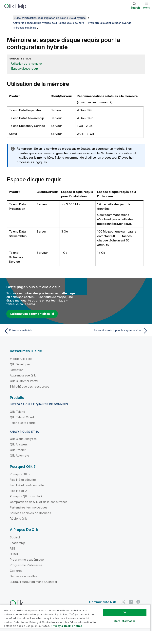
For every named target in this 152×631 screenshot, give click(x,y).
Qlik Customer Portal (24, 381)
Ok (124, 612)
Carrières (16, 570)
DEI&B (14, 554)
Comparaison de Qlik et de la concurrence (38, 502)
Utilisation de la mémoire (26, 63)
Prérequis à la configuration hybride (109, 22)
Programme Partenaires (26, 565)
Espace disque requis (25, 68)
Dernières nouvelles (23, 576)
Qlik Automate (19, 455)
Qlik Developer (20, 364)
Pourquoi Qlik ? (20, 474)
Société (15, 537)
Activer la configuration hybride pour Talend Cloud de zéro (48, 22)
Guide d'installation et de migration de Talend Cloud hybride (50, 17)
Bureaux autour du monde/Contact (33, 581)
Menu (146, 7)
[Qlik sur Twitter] (123, 602)
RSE (12, 548)
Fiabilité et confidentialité (27, 485)
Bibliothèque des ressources (29, 386)
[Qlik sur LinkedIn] (131, 602)
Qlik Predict (18, 450)
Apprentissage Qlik (23, 375)
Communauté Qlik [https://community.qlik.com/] (102, 602)
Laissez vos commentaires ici (32, 314)
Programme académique (27, 559)
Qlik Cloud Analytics (23, 438)
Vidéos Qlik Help (21, 358)
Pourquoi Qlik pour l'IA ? (26, 496)
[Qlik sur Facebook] (138, 602)
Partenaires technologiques (29, 507)
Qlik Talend (17, 411)
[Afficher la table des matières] (8, 18)
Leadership (17, 543)
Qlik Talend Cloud (22, 417)
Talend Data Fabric (22, 422)
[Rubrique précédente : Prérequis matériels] (39, 330)
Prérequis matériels (24, 27)
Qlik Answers (19, 444)
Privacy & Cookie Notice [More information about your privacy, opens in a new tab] (66, 625)
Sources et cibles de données (30, 513)
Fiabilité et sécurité (23, 479)
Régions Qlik (18, 518)
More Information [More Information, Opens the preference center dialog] (125, 620)
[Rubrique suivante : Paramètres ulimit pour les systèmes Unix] (113, 330)
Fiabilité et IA (18, 490)
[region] (75, 617)
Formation (16, 370)
